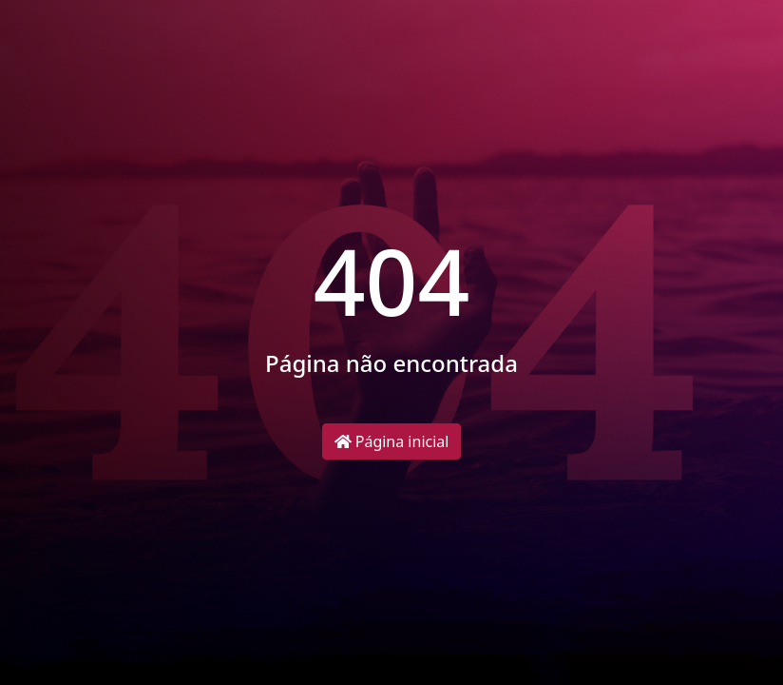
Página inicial (391, 441)
